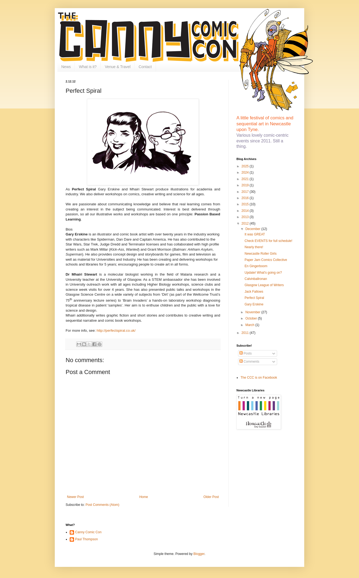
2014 (246, 211)
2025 (246, 166)
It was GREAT (255, 234)
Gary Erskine (254, 304)
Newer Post (75, 497)
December (253, 229)
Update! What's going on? (263, 272)
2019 (246, 185)
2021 (246, 179)
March (250, 325)
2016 (246, 198)
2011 (246, 333)
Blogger (198, 554)
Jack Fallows (254, 291)
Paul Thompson (86, 539)
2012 (246, 223)
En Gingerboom (256, 266)
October (251, 318)
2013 (246, 217)
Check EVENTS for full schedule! (268, 241)
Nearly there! (254, 247)
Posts (245, 353)
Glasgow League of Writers (264, 285)
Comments (249, 361)
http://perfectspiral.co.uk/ (116, 330)
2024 (246, 172)
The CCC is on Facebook (259, 377)
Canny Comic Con (88, 532)
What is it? (88, 67)
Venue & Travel (117, 67)
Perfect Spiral (254, 298)
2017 (246, 192)
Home (143, 497)
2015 (246, 204)
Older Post (211, 497)
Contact (145, 67)
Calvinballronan (256, 279)
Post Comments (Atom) (102, 505)
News (66, 67)
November (253, 312)
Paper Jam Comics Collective (266, 260)
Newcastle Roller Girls (261, 254)
